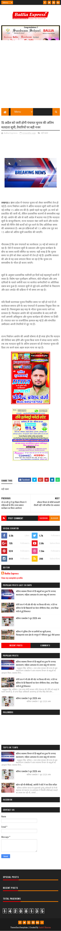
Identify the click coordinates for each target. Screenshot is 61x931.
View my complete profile (12, 577)
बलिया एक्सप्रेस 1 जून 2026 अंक (28, 618)
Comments (45, 645)
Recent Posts (15, 645)
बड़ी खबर (44, 132)
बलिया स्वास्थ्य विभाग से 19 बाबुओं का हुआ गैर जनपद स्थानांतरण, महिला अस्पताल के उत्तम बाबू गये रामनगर (36, 593)
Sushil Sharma (45, 927)
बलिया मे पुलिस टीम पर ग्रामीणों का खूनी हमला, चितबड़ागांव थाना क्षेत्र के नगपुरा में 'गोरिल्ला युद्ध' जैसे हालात (38, 633)
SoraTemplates (22, 927)
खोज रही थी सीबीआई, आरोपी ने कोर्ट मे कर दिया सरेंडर (36, 784)
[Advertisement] (30, 75)
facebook (44, 518)
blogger (54, 518)
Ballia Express (12, 573)
